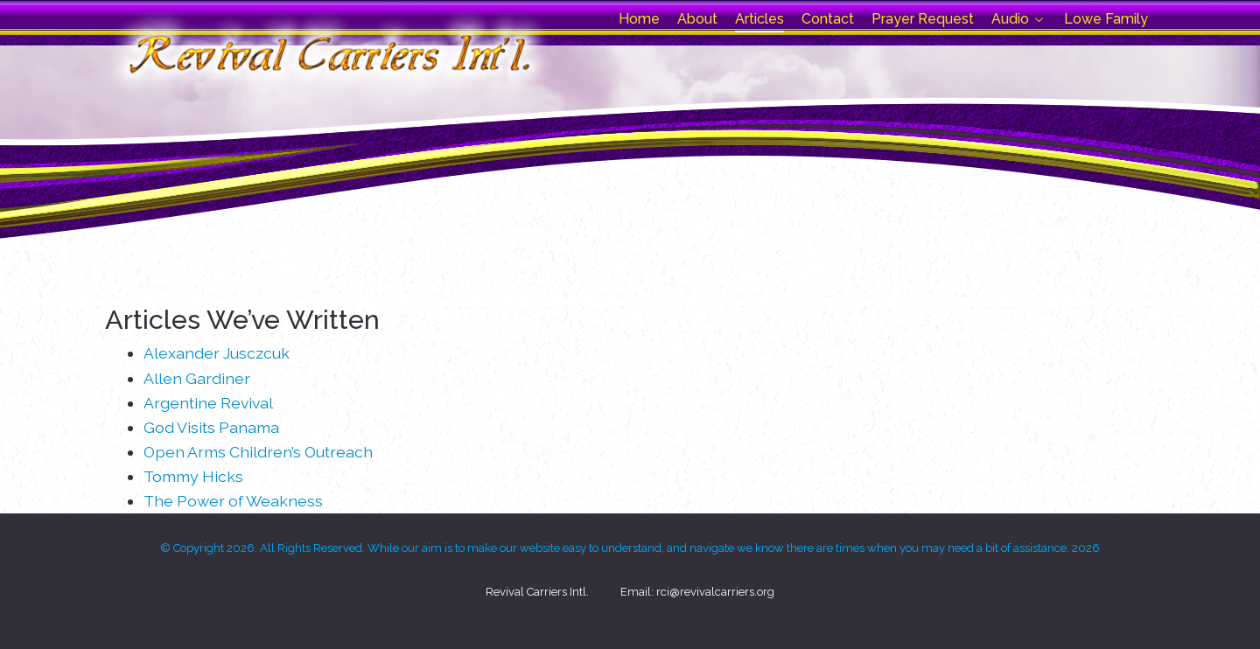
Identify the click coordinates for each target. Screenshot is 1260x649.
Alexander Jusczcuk (217, 353)
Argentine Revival (208, 403)
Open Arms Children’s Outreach (258, 452)
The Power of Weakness (233, 501)
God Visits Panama (211, 427)
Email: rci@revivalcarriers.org (697, 591)
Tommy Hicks (193, 476)
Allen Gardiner (197, 378)
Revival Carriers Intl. (537, 591)
